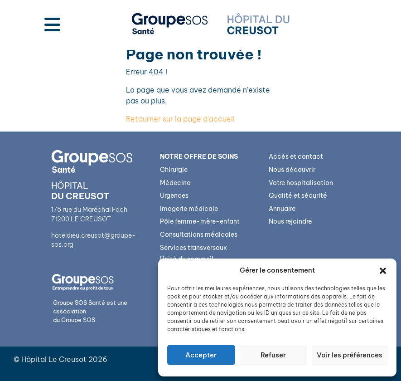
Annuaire (282, 209)
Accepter (201, 355)
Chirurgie (174, 170)
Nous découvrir (292, 170)
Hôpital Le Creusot (54, 359)
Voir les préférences (349, 355)
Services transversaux (193, 248)
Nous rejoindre (290, 221)
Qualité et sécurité (298, 195)
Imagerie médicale (189, 209)
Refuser (273, 355)
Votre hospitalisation (301, 183)
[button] (382, 270)
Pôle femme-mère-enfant (200, 221)
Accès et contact (296, 156)
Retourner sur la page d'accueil (180, 118)
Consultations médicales (198, 234)
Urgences (174, 195)
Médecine (175, 183)
